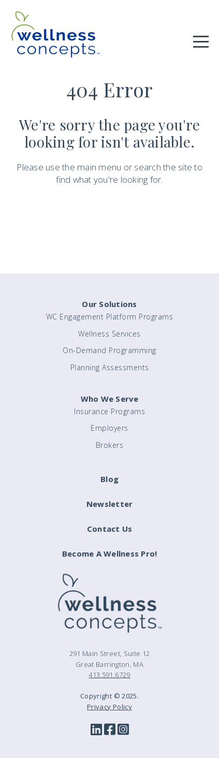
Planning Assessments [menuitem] (109, 367)
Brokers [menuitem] (110, 445)
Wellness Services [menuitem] (109, 334)
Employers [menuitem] (109, 428)
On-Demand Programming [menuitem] (109, 350)
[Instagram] (123, 730)
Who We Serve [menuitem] (110, 398)
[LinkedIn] (96, 730)
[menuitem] (109, 484)
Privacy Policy (109, 706)
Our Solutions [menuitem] (109, 304)
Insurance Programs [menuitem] (109, 411)
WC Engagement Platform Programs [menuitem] (109, 317)
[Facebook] (109, 730)
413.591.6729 (109, 674)
